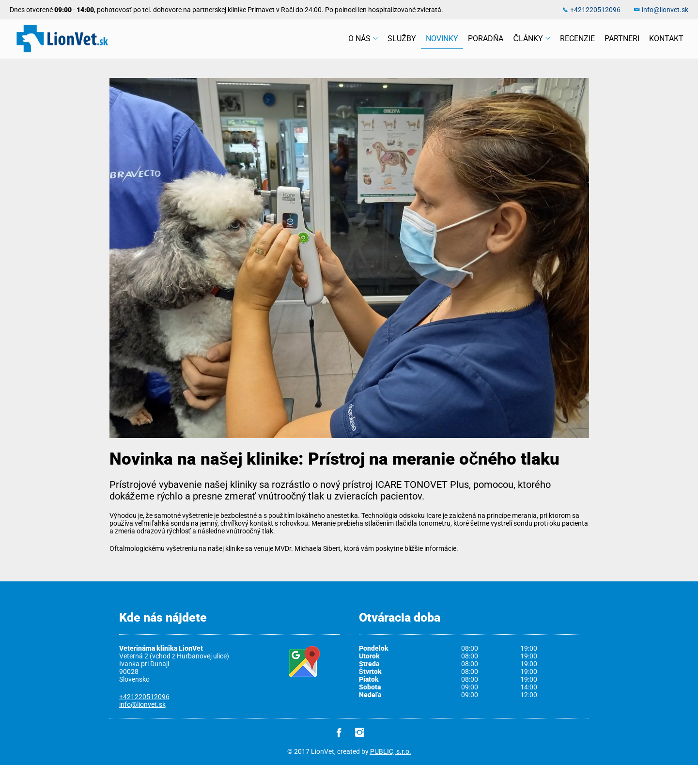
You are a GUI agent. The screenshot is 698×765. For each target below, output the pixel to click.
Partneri (622, 38)
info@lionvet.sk (665, 10)
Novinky (442, 38)
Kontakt (666, 38)
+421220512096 (595, 10)
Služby (402, 38)
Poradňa (486, 38)
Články (531, 38)
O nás (363, 38)
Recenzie (577, 38)
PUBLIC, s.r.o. (390, 751)
